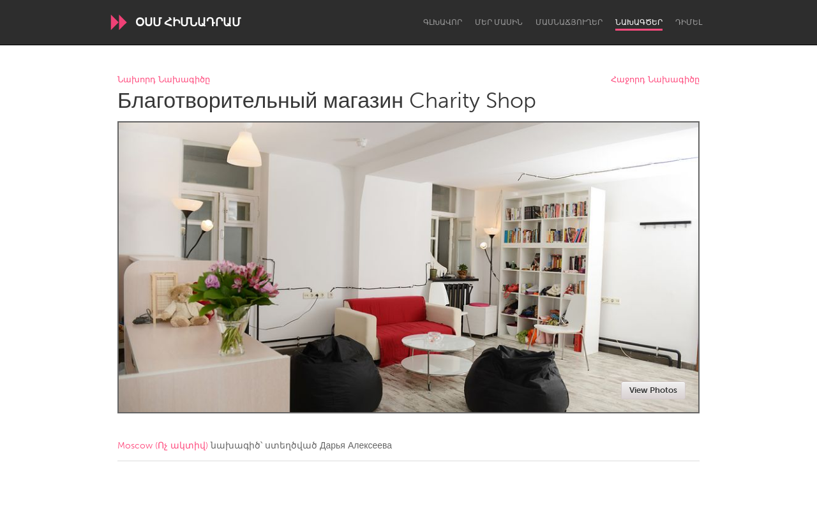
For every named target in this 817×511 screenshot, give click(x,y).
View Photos (653, 390)
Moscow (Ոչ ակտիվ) (162, 445)
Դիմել (688, 22)
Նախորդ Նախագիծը (163, 80)
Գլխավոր (442, 22)
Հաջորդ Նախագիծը (655, 80)
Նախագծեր (639, 22)
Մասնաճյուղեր (569, 22)
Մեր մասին (499, 22)
